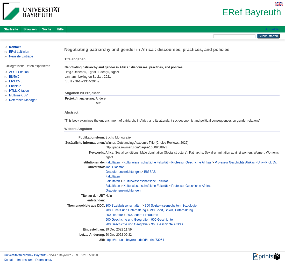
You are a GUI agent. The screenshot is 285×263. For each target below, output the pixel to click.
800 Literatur (114, 215)
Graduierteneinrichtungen (122, 172)
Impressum (25, 260)
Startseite (11, 29)
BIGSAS (150, 172)
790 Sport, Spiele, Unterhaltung (171, 210)
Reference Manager (23, 100)
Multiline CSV (18, 95)
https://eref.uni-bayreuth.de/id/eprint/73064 (134, 240)
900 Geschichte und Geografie (126, 219)
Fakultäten (112, 162)
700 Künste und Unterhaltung (125, 210)
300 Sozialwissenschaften (123, 205)
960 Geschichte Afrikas (167, 224)
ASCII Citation (18, 72)
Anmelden (272, 29)
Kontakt (9, 260)
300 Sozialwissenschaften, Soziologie (171, 205)
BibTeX (14, 76)
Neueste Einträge (21, 56)
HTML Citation (19, 91)
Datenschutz (44, 260)
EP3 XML (15, 81)
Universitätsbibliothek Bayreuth (25, 255)
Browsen (30, 29)
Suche (46, 29)
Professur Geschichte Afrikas (191, 162)
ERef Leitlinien (19, 52)
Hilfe (60, 29)
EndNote (15, 86)
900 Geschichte (162, 219)
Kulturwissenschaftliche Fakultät (146, 162)
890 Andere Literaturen (142, 215)
